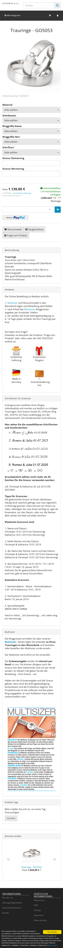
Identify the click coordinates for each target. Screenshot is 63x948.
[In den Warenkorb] (58, 210)
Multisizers (29, 309)
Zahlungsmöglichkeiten (12, 902)
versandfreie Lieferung (22, 193)
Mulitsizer (12, 302)
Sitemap (37, 910)
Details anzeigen (52, 946)
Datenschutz (39, 900)
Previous (8, 859)
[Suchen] (38, 5)
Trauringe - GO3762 (31, 867)
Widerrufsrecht (40, 920)
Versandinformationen (12, 907)
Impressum (38, 915)
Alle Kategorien (12, 15)
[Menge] (28, 210)
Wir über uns (7, 897)
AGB (36, 905)
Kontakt (5, 913)
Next (54, 859)
